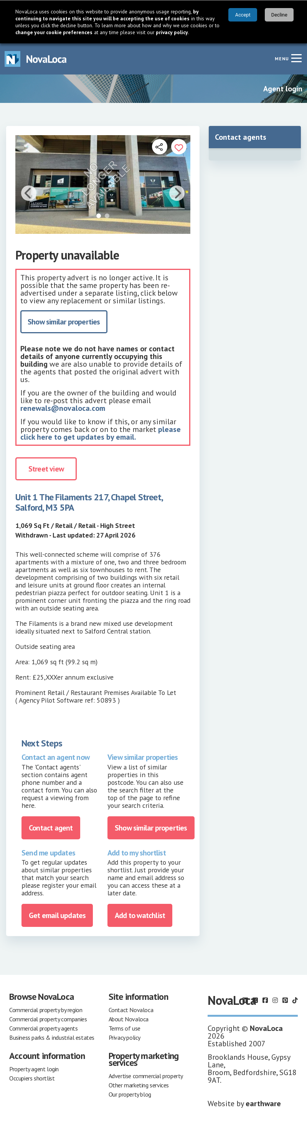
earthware (263, 1103)
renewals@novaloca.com (62, 408)
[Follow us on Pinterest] (285, 1000)
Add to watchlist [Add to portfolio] (140, 915)
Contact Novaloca (131, 1010)
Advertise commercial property (146, 1076)
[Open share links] (159, 146)
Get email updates (57, 915)
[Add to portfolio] (179, 146)
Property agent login (34, 1069)
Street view (46, 469)
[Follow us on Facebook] (265, 1000)
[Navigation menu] (296, 58)
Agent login (282, 89)
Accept (243, 15)
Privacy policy (124, 1037)
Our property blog (130, 1094)
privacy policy (172, 32)
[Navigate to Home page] (36, 59)
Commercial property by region (45, 1010)
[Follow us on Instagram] (275, 1000)
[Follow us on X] (255, 1000)
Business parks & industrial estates (51, 1037)
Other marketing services (139, 1085)
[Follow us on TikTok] (295, 1000)
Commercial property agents (43, 1028)
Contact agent (51, 828)
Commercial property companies (48, 1019)
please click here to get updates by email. (100, 433)
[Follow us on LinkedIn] (245, 1000)
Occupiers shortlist (31, 1078)
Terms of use (124, 1028)
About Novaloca (129, 1019)
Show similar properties (64, 322)
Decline (279, 15)
